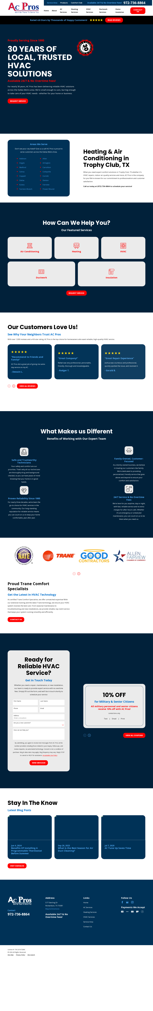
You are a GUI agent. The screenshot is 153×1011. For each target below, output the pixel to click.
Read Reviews (114, 20)
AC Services (87, 969)
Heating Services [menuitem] (74, 10)
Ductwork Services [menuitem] (103, 10)
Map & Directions (52, 971)
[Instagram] (132, 964)
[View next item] (13, 448)
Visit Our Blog (17, 928)
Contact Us (137, 11)
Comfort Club (76, 3)
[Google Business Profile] (127, 964)
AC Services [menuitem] (63, 10)
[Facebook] (122, 964)
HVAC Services (89, 979)
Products (64, 3)
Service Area (52, 3)
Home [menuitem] (46, 10)
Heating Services (90, 974)
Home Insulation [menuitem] (120, 10)
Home (85, 964)
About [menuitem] (54, 10)
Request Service (18, 101)
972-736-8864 (134, 3)
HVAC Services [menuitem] (89, 10)
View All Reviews (27, 448)
